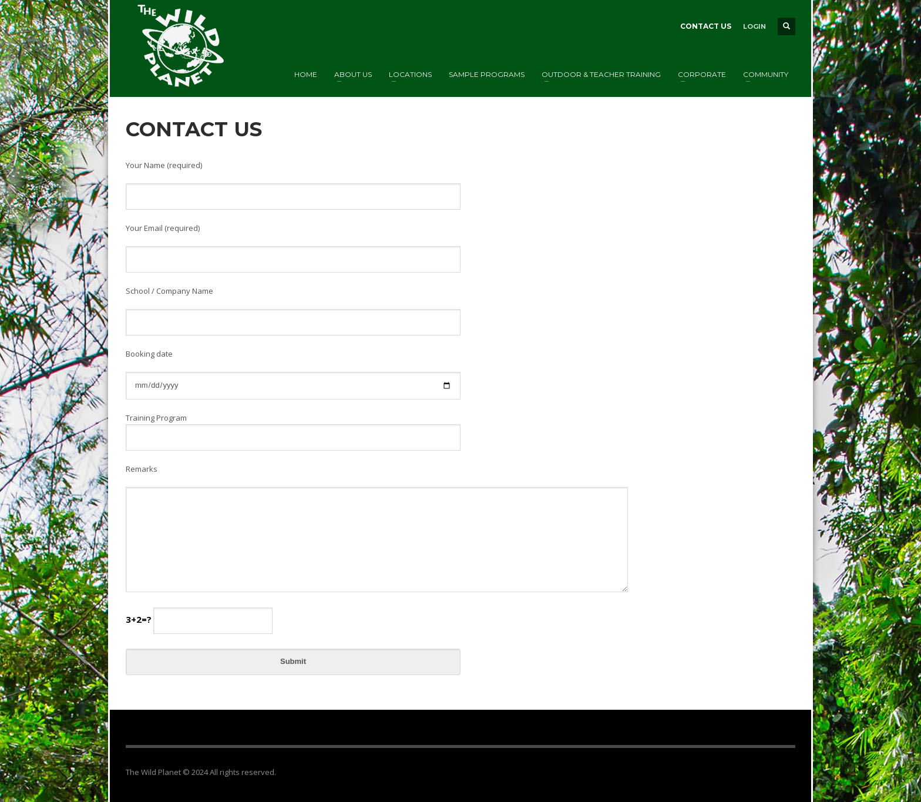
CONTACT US (705, 26)
